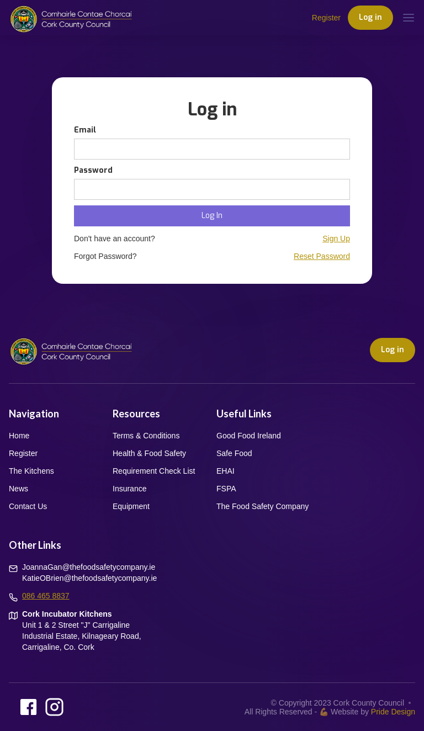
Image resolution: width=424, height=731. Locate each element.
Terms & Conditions (146, 435)
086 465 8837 (46, 595)
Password (93, 170)
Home (19, 435)
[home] (71, 17)
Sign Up (336, 238)
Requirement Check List (154, 471)
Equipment (131, 506)
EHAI (225, 471)
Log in (370, 17)
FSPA (226, 488)
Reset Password (322, 256)
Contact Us (28, 506)
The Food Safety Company (262, 506)
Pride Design (393, 711)
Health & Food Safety (149, 453)
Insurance (129, 488)
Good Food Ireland (248, 435)
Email (85, 130)
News (18, 488)
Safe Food (234, 453)
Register (326, 17)
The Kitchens (31, 471)
